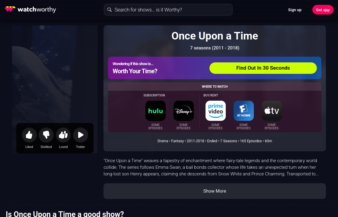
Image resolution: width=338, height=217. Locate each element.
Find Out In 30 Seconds (263, 68)
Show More (214, 191)
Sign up (294, 10)
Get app (323, 10)
